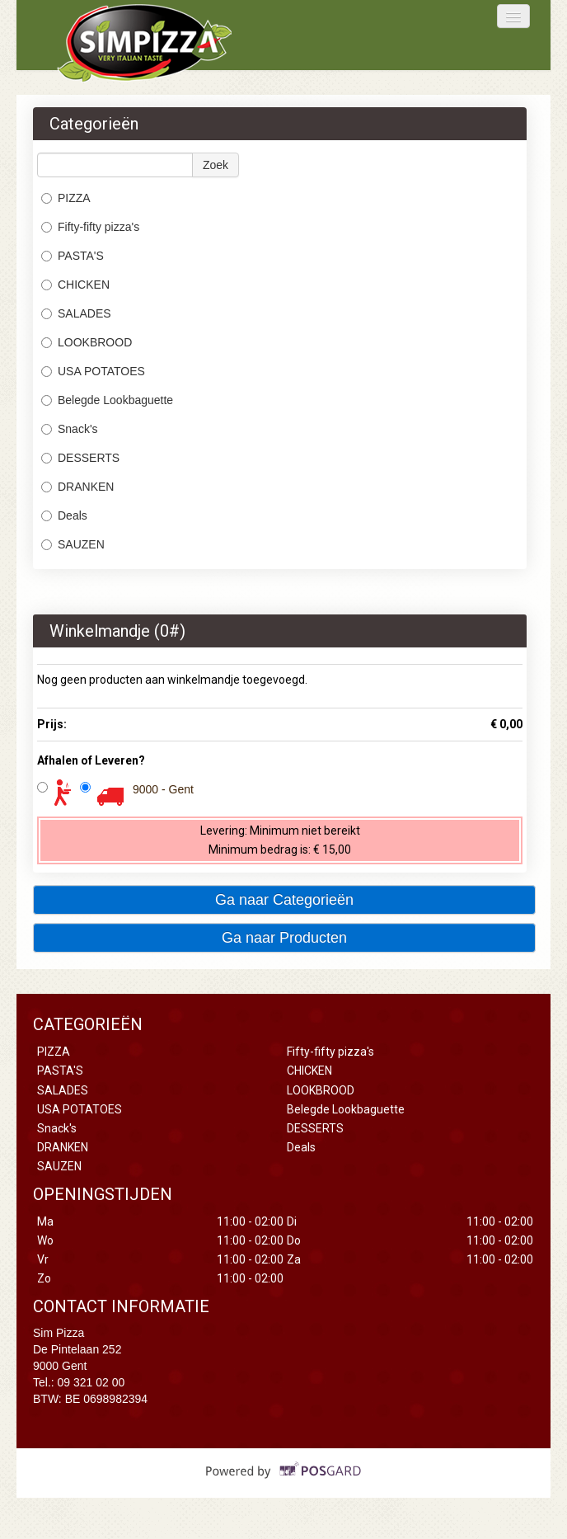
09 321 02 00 (91, 1382)
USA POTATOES (93, 371)
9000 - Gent (163, 789)
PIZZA (66, 198)
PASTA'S (72, 255)
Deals (64, 515)
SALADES (76, 313)
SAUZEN (73, 544)
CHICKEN (75, 284)
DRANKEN (77, 486)
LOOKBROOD (86, 342)
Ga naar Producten (284, 938)
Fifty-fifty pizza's (90, 226)
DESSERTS (80, 457)
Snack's (69, 428)
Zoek (215, 165)
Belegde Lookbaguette (107, 400)
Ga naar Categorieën (284, 900)
